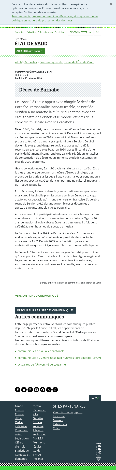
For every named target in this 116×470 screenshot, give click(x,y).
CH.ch (56, 428)
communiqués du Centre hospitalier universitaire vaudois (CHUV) (59, 358)
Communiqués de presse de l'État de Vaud (67, 62)
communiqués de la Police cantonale (41, 351)
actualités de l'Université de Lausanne (42, 364)
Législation (31, 32)
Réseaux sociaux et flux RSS (39, 434)
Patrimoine (60, 424)
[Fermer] (111, 4)
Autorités (19, 32)
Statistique (22, 450)
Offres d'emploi (45, 32)
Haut (95, 398)
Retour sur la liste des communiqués (45, 310)
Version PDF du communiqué (36, 296)
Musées (58, 420)
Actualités (30, 62)
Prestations (60, 32)
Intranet (38, 459)
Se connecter (80, 32)
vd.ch (18, 62)
